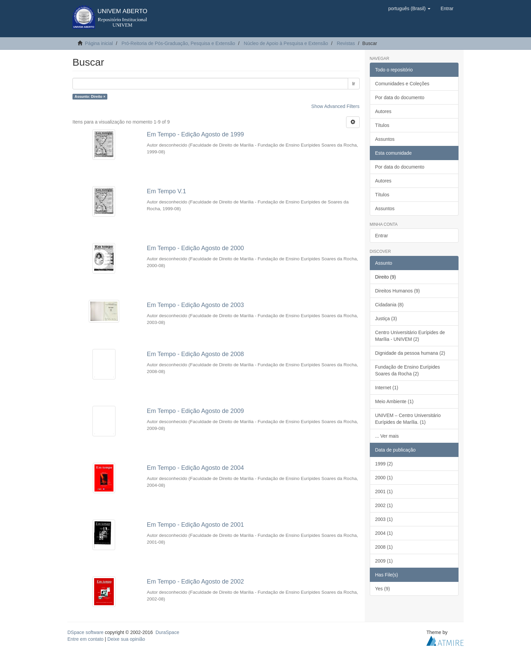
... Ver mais (387, 436)
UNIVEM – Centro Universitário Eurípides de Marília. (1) (408, 419)
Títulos (382, 125)
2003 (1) (384, 519)
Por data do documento (400, 97)
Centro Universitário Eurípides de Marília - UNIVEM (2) (410, 336)
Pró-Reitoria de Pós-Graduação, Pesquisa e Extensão (178, 43)
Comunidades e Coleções (402, 83)
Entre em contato (85, 639)
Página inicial (99, 43)
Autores (383, 111)
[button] (409, 8)
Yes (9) (382, 588)
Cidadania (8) (389, 304)
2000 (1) (384, 477)
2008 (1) (384, 547)
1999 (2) (384, 463)
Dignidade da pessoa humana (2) (410, 353)
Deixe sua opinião (126, 639)
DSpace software (85, 632)
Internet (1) (386, 387)
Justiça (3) (386, 318)
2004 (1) (384, 533)
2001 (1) (384, 491)
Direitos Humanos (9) (397, 290)
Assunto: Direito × (90, 96)
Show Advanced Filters (335, 106)
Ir (353, 83)
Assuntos (385, 139)
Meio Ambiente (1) (394, 401)
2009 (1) (384, 561)
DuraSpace (167, 632)
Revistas (346, 43)
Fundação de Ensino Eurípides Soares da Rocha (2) (407, 370)
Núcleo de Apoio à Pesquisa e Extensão (286, 43)
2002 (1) (384, 505)
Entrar (381, 235)
